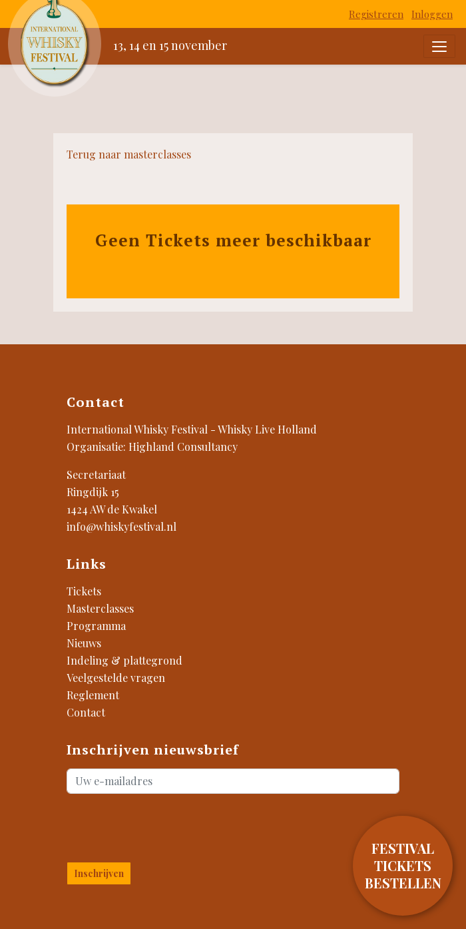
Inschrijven (99, 873)
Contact (86, 712)
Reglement (93, 695)
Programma (96, 626)
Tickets (84, 591)
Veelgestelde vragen (116, 678)
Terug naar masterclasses (129, 154)
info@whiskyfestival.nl (121, 526)
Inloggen (432, 14)
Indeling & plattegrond (124, 660)
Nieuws (84, 643)
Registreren (376, 14)
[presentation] (145, 825)
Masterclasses (100, 608)
